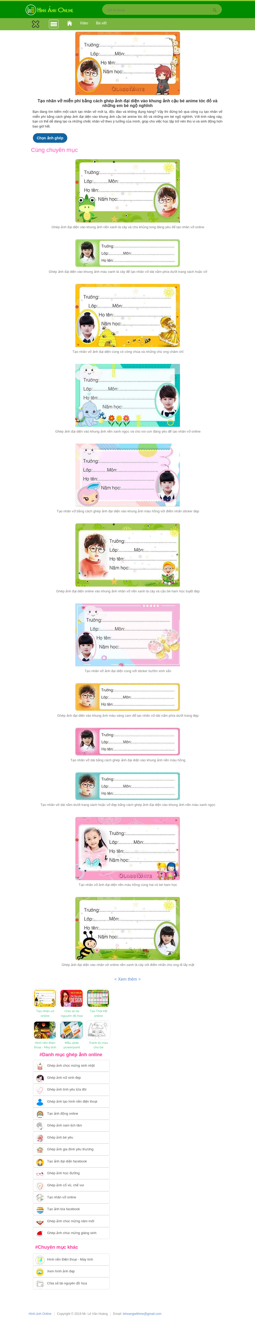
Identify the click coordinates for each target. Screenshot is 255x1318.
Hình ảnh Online (40, 1314)
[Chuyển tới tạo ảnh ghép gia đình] (71, 1150)
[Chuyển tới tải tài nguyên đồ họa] (71, 1283)
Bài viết (101, 23)
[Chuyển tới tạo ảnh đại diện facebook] (71, 1161)
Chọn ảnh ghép (50, 138)
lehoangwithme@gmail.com (142, 1314)
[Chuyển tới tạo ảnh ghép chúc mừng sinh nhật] (71, 1066)
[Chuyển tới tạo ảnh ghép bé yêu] (71, 1137)
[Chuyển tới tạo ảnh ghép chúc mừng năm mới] (71, 1221)
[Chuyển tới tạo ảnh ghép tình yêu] (71, 1090)
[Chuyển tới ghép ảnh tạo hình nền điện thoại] (71, 1102)
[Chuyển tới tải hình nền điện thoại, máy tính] (71, 1259)
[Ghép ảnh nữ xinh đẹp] (71, 1078)
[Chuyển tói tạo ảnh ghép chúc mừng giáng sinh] (71, 1233)
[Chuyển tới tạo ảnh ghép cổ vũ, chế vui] (71, 1185)
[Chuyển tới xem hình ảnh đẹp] (71, 1272)
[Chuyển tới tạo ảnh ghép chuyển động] (71, 1114)
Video (84, 23)
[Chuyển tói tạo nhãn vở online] (71, 1197)
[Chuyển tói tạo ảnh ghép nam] (71, 1126)
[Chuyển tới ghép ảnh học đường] (71, 1173)
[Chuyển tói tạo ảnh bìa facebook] (71, 1209)
